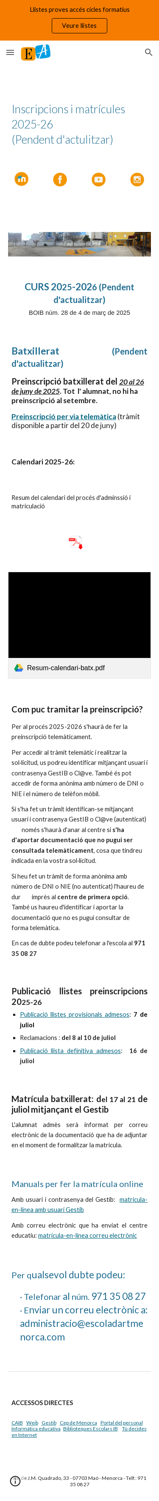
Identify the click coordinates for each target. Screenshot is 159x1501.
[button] (10, 52)
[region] (79, 20)
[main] (79, 124)
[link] (79, 625)
